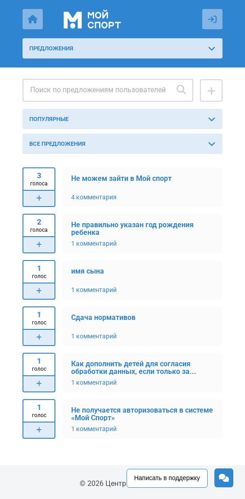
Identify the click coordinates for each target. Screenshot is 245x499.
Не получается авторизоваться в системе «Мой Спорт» (142, 413)
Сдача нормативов (103, 317)
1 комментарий (94, 243)
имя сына (87, 271)
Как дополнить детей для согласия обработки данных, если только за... (133, 367)
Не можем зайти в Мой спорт (121, 178)
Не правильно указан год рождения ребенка (132, 228)
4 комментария (94, 197)
